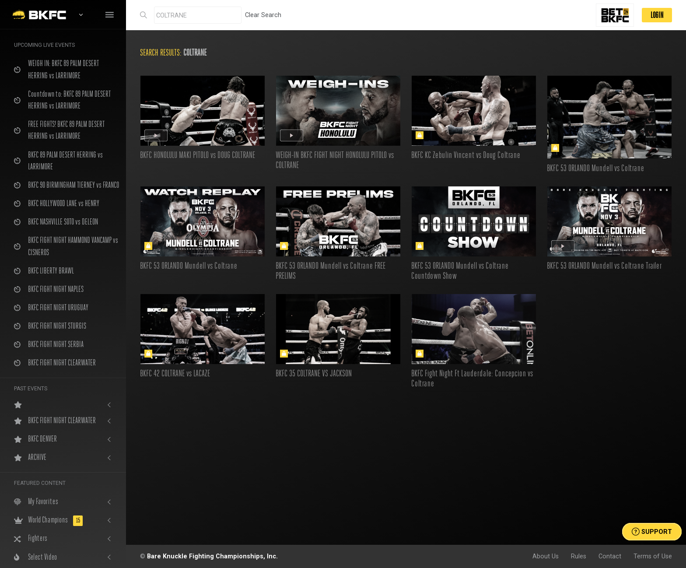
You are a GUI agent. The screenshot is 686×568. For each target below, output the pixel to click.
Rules (578, 556)
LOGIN (657, 15)
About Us (545, 556)
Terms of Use (653, 556)
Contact (609, 556)
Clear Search (263, 14)
